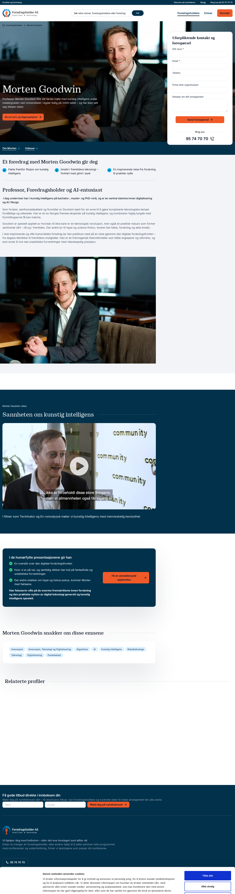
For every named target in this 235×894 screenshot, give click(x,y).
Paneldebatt (54, 655)
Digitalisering (34, 655)
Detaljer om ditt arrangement (188, 96)
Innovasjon (17, 649)
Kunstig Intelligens (111, 649)
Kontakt (225, 13)
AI (95, 649)
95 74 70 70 (227, 2)
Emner (208, 13)
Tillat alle (208, 851)
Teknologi (16, 655)
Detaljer (173, 887)
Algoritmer (82, 649)
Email (176, 61)
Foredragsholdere (188, 13)
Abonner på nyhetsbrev (185, 2)
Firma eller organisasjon (185, 84)
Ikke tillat (208, 872)
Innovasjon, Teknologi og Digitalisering (50, 649)
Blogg (203, 2)
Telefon (176, 72)
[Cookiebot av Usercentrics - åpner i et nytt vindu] (21, 887)
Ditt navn (178, 49)
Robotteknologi (135, 649)
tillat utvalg (207, 861)
